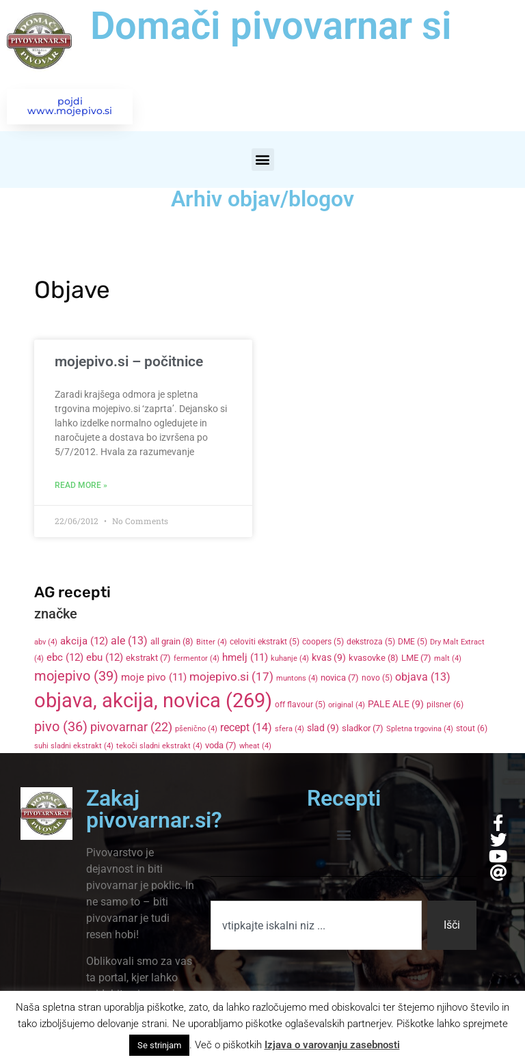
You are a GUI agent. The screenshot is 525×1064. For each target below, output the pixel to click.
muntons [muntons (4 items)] (297, 679)
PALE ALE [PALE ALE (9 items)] (396, 705)
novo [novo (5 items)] (377, 679)
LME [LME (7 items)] (416, 659)
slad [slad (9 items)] (323, 729)
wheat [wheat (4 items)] (255, 748)
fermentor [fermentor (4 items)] (196, 659)
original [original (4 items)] (346, 706)
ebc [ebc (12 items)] (64, 659)
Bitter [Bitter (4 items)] (211, 643)
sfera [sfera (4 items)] (289, 730)
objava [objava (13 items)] (422, 678)
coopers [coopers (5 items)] (323, 643)
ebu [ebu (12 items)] (104, 659)
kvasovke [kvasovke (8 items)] (374, 659)
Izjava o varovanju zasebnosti (332, 1045)
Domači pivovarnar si (271, 26)
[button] (263, 161)
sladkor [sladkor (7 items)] (362, 730)
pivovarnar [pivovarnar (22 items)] (131, 729)
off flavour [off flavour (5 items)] (300, 706)
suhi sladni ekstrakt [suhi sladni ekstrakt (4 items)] (73, 748)
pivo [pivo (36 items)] (61, 728)
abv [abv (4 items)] (45, 643)
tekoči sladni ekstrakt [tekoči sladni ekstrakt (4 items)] (159, 748)
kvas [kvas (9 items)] (329, 658)
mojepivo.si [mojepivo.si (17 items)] (231, 678)
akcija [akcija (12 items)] (84, 642)
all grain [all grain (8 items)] (171, 643)
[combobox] (316, 927)
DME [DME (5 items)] (412, 643)
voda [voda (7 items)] (221, 747)
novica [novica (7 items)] (340, 679)
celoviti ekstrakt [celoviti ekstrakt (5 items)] (264, 643)
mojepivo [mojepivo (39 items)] (76, 677)
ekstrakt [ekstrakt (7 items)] (148, 659)
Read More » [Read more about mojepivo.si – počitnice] (81, 486)
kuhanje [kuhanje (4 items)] (290, 659)
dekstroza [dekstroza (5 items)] (371, 643)
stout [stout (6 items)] (471, 730)
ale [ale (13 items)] (129, 642)
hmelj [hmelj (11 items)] (245, 659)
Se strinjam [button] (159, 1045)
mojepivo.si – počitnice (129, 363)
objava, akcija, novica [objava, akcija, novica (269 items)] (153, 702)
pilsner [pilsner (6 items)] (445, 706)
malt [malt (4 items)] (447, 659)
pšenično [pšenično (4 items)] (196, 730)
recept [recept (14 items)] (246, 729)
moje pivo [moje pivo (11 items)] (154, 678)
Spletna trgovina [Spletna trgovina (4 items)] (419, 730)
